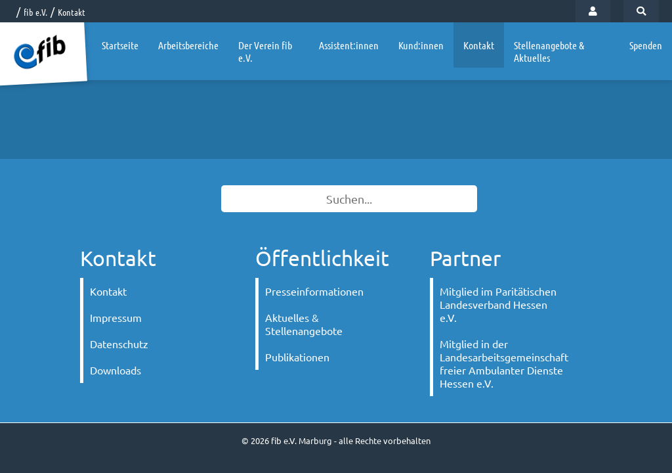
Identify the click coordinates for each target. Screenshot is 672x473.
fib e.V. (35, 12)
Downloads (115, 369)
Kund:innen (421, 45)
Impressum (116, 317)
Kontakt (71, 12)
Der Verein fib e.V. (265, 51)
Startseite (120, 45)
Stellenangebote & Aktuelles (549, 51)
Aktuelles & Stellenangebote (304, 324)
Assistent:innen (349, 45)
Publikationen (297, 356)
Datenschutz (119, 343)
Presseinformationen (314, 291)
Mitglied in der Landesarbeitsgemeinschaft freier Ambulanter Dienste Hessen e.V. (504, 363)
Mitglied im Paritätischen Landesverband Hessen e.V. (498, 304)
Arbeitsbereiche (188, 45)
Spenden (645, 45)
